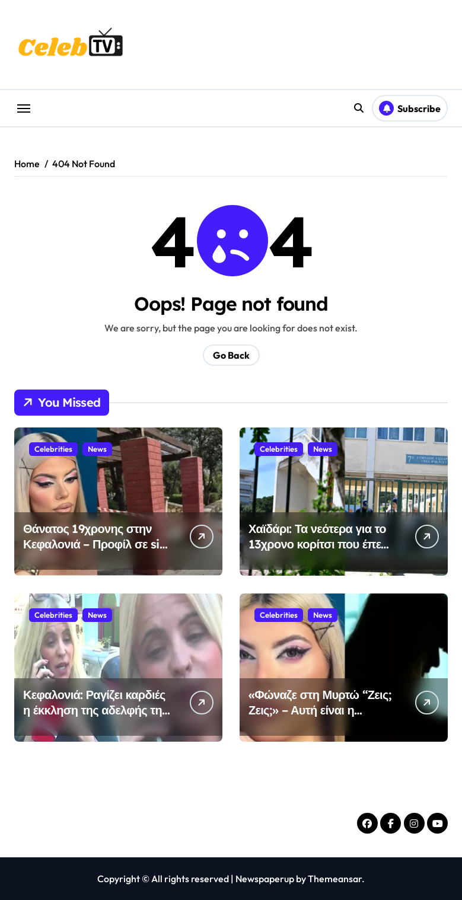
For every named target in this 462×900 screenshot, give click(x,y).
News (97, 449)
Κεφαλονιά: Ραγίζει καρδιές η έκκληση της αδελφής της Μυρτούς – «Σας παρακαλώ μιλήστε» (95, 717)
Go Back (231, 355)
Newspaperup (264, 879)
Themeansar (335, 879)
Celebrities (53, 449)
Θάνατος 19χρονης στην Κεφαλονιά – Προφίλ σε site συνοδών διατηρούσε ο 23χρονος (96, 551)
